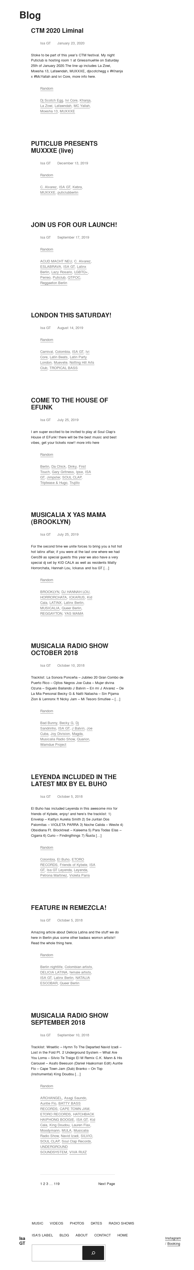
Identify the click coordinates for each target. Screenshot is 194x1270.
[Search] (93, 1253)
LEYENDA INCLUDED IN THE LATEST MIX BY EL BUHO (74, 780)
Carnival (46, 351)
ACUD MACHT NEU (56, 261)
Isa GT (22, 1240)
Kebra (77, 186)
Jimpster (53, 477)
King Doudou (59, 1124)
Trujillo (75, 482)
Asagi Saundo (75, 1097)
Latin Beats (59, 356)
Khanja (85, 100)
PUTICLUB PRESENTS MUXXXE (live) (64, 147)
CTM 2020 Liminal (57, 30)
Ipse (79, 471)
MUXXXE (67, 111)
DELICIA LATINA (53, 972)
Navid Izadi (70, 1135)
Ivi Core (71, 100)
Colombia (62, 351)
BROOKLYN (49, 591)
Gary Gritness (63, 471)
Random (46, 88)
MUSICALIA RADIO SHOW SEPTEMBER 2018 (69, 1019)
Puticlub (59, 277)
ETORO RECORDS (55, 1114)
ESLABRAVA (50, 266)
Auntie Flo (48, 1103)
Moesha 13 (49, 111)
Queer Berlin (71, 607)
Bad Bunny (48, 722)
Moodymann (50, 1130)
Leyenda (80, 869)
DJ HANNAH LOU (75, 591)
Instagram (173, 1238)
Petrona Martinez (53, 875)
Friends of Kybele (73, 864)
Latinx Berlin (73, 602)
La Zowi (46, 105)
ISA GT (64, 186)
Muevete (60, 362)
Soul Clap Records (76, 1141)
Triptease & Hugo (53, 482)
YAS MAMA (73, 613)
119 (57, 1183)
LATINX (55, 602)
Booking (173, 1243)
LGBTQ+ (81, 271)
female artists (80, 972)
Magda (77, 733)
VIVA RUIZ (78, 1151)
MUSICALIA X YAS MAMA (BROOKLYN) (68, 518)
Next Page (106, 1183)
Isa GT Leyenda (59, 869)
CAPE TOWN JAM (74, 1108)
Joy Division (60, 733)
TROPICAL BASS (63, 367)
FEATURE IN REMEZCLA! (69, 907)
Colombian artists (78, 966)
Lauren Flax (81, 1124)
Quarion (83, 739)
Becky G (66, 722)
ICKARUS (77, 597)
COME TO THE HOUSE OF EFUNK (69, 404)
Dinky (72, 466)
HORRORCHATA (53, 597)
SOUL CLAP (72, 477)
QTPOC (74, 277)
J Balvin (78, 728)
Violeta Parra (79, 875)
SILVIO (86, 1135)
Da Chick (58, 466)
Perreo (45, 277)
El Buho (63, 859)
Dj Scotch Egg (51, 100)
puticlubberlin (68, 192)
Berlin (44, 466)
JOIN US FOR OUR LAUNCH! (74, 224)
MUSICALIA (50, 607)
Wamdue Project (53, 744)
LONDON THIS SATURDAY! (71, 315)
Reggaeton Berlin (53, 282)
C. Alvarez (48, 186)
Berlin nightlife (51, 966)
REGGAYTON (51, 613)
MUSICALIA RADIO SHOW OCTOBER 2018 (69, 649)
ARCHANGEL (51, 1097)
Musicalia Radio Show (57, 739)
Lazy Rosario (61, 271)
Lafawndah (63, 105)
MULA (66, 1130)
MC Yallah (82, 105)
